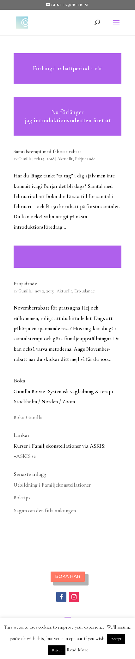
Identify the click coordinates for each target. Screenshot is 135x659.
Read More (78, 650)
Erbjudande (85, 159)
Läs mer (68, 68)
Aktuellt (65, 159)
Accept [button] (116, 638)
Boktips (22, 497)
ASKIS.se (26, 456)
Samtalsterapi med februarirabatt (47, 151)
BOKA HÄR (67, 576)
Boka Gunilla (28, 417)
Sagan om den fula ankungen (45, 510)
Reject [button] (57, 650)
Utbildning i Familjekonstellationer (52, 485)
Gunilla (25, 159)
